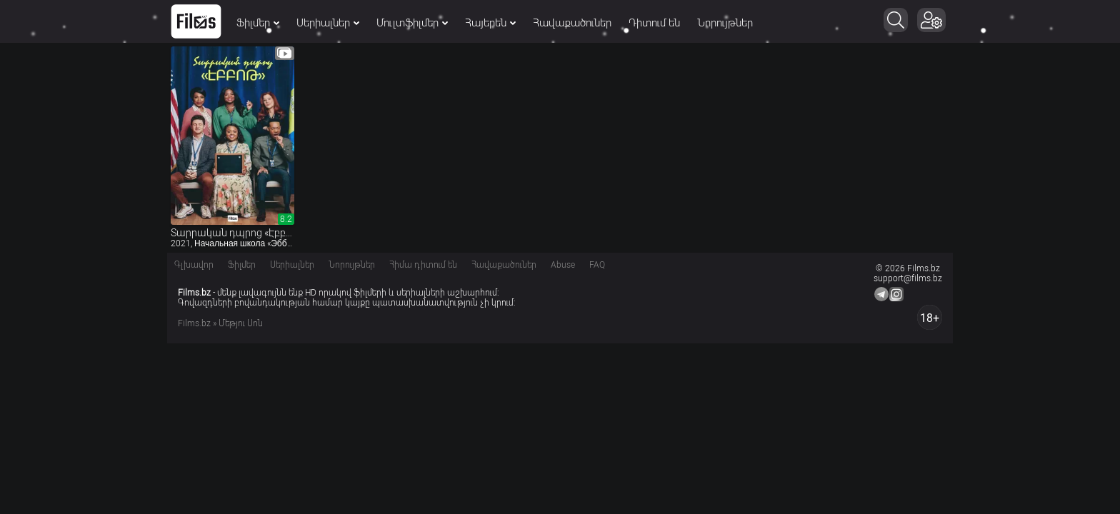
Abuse (563, 265)
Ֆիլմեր (257, 22)
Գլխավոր (194, 265)
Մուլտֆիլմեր (412, 22)
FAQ (597, 265)
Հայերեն (490, 22)
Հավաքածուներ (572, 22)
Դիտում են (654, 22)
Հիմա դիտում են (423, 265)
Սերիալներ (327, 22)
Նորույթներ (725, 22)
